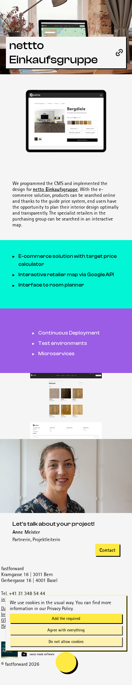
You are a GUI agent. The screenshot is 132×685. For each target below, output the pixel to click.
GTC (5, 620)
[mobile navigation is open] (66, 662)
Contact (107, 550)
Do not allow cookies (66, 641)
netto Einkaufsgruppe (55, 189)
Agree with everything (66, 630)
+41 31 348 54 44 (27, 593)
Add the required (66, 618)
